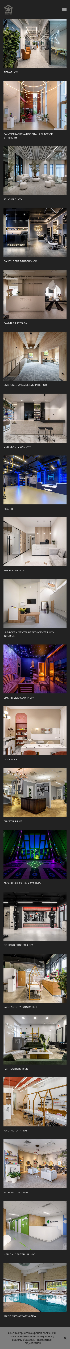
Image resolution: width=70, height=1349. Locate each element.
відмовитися (33, 1343)
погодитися (44, 1339)
